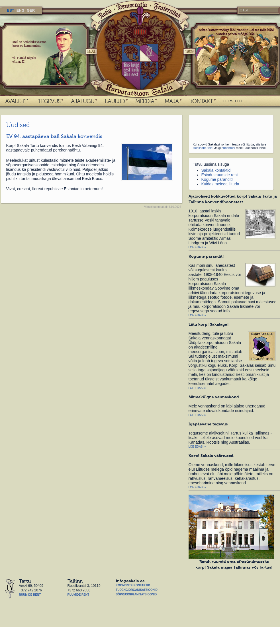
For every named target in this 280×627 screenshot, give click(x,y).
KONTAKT (201, 101)
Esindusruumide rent (219, 175)
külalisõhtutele (203, 147)
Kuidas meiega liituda (220, 184)
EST (10, 10)
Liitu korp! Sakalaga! (209, 324)
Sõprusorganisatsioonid (136, 594)
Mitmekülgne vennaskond (214, 397)
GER (31, 10)
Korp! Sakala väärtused (211, 455)
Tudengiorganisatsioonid (137, 589)
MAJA (172, 101)
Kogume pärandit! (217, 179)
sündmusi (228, 147)
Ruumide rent (30, 594)
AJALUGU (82, 101)
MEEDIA (144, 101)
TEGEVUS (49, 101)
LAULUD (115, 101)
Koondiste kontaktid (133, 585)
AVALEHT (16, 101)
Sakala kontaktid (216, 170)
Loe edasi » (197, 247)
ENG (20, 10)
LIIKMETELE (233, 101)
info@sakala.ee (130, 581)
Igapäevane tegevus (208, 424)
